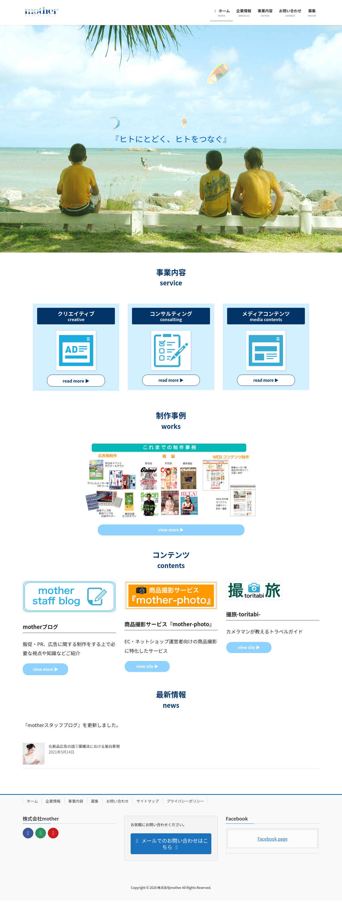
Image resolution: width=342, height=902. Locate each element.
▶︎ (171, 381)
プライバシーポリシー (185, 802)
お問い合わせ (117, 802)
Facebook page (272, 840)
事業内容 (75, 802)
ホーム (32, 802)
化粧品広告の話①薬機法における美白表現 (84, 748)
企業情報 (53, 802)
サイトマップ (148, 802)
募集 (95, 802)
